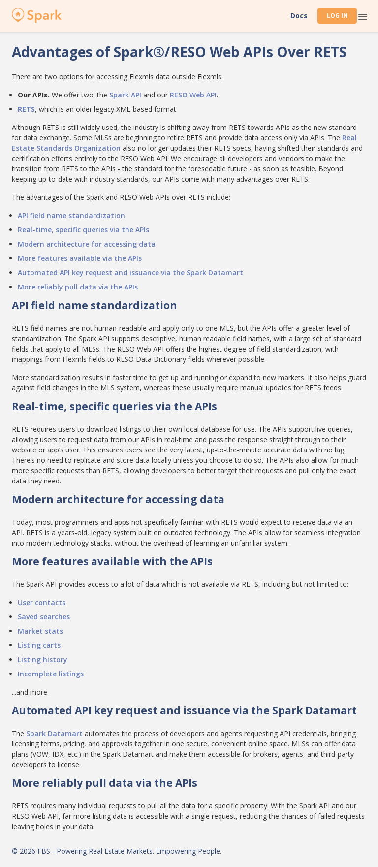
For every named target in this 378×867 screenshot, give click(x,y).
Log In (337, 15)
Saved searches (44, 616)
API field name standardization (71, 215)
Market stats (40, 631)
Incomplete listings (51, 673)
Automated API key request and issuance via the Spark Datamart (130, 272)
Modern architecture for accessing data (87, 244)
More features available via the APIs (80, 258)
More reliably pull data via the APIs (78, 286)
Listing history (42, 659)
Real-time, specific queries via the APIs (83, 229)
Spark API (125, 94)
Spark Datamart (54, 733)
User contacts (41, 602)
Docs (299, 16)
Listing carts (39, 645)
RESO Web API (193, 94)
